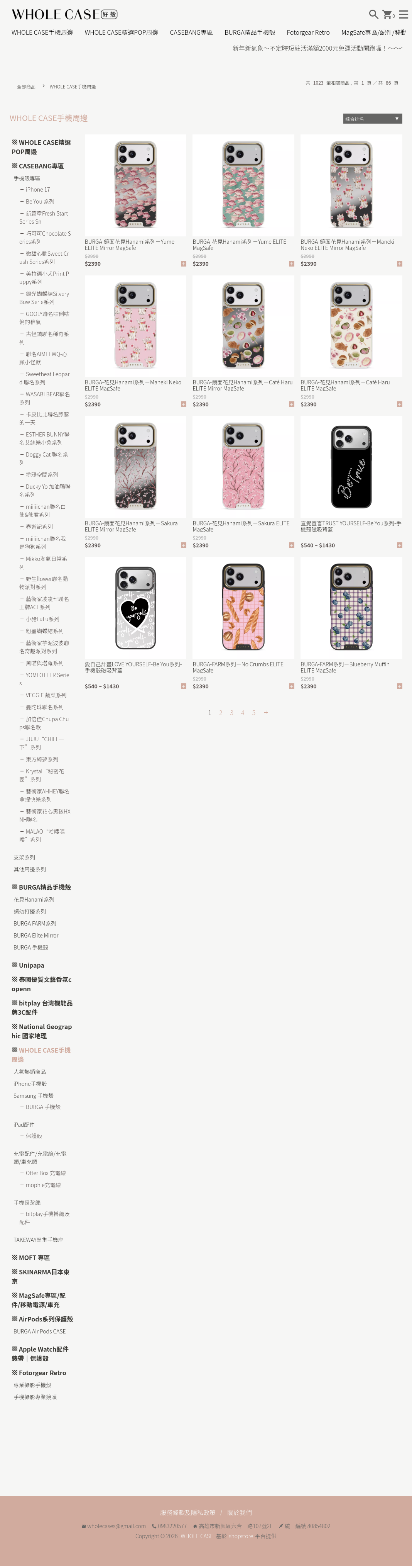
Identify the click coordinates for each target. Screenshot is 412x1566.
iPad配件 (24, 1124)
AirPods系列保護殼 (46, 1318)
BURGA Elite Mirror (36, 935)
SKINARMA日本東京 (40, 1276)
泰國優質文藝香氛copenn (41, 984)
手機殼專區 (27, 178)
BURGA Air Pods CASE (40, 1331)
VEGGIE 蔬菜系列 (46, 695)
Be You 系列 (40, 201)
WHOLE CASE (197, 1536)
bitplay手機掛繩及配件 (44, 1218)
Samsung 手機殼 (34, 1095)
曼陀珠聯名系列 (45, 707)
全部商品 (26, 86)
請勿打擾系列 (30, 911)
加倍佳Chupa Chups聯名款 (44, 723)
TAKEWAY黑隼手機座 (39, 1239)
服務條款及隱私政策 (188, 1512)
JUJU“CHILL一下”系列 (41, 743)
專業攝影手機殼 (32, 1385)
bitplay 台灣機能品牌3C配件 (42, 1007)
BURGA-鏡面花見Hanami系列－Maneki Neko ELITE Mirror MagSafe (347, 244)
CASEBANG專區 (191, 32)
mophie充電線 (43, 1185)
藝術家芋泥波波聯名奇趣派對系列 (44, 647)
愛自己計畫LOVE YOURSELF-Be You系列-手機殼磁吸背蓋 (133, 667)
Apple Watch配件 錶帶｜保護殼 (40, 1353)
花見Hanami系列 (34, 899)
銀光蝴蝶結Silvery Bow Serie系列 (44, 298)
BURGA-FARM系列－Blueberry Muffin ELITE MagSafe (345, 667)
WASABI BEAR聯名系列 (44, 398)
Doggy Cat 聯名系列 (43, 458)
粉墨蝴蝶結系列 (45, 631)
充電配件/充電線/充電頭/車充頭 (40, 1157)
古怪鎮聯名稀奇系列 (44, 338)
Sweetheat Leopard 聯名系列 (44, 378)
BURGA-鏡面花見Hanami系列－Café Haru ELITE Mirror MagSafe (242, 385)
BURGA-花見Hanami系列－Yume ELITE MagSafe (239, 244)
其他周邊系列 (30, 869)
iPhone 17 (38, 189)
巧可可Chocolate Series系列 (45, 237)
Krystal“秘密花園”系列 (41, 775)
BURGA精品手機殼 (250, 32)
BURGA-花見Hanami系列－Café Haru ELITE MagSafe (345, 385)
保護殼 (34, 1136)
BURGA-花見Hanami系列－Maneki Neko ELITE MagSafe (133, 385)
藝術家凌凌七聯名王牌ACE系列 (44, 603)
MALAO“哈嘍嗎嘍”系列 (42, 835)
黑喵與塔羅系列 (45, 663)
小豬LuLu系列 (42, 619)
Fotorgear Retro (308, 32)
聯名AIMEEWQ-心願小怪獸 (43, 358)
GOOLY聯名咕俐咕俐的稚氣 (44, 318)
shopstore (241, 1536)
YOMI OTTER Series (44, 679)
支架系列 (24, 857)
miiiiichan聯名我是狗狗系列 (42, 542)
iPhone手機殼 (30, 1083)
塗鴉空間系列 (42, 474)
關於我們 (239, 1512)
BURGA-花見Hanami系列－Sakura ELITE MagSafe (240, 526)
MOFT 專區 (34, 1257)
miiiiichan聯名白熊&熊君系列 (42, 510)
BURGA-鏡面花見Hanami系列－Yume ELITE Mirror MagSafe (129, 244)
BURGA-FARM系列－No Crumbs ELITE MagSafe (237, 667)
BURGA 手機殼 (31, 947)
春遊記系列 (39, 526)
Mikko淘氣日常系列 (43, 563)
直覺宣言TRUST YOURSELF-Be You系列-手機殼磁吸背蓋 (351, 526)
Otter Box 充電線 (46, 1173)
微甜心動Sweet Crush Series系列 (44, 257)
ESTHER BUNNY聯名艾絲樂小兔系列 (44, 438)
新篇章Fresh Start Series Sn (43, 217)
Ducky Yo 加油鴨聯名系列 (45, 490)
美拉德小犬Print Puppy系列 (44, 277)
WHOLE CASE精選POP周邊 (122, 32)
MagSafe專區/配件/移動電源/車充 (39, 1300)
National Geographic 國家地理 (42, 1031)
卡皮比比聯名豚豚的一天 (44, 418)
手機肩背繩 (27, 1202)
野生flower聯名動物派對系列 (43, 583)
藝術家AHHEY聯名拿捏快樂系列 (44, 795)
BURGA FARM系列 (35, 923)
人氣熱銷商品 (30, 1071)
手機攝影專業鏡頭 (35, 1397)
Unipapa (31, 965)
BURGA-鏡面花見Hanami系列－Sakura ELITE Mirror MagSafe (131, 526)
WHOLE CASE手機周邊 (42, 32)
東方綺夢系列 (42, 759)
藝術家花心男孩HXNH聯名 (45, 815)
